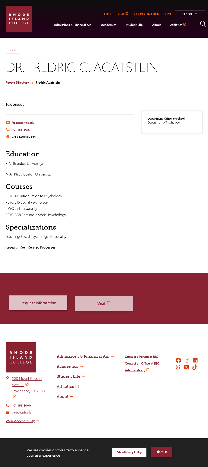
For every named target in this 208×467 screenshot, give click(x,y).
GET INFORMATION (146, 14)
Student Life (134, 25)
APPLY (108, 14)
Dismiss (161, 452)
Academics (108, 25)
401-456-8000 (21, 405)
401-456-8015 (21, 130)
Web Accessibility (20, 421)
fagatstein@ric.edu (23, 123)
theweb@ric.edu (21, 412)
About (156, 25)
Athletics (176, 25)
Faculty (12, 50)
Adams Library (135, 370)
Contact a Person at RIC (141, 356)
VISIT (121, 14)
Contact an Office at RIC (142, 363)
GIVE (168, 14)
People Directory (17, 82)
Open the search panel (203, 24)
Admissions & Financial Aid (72, 25)
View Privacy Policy (129, 452)
